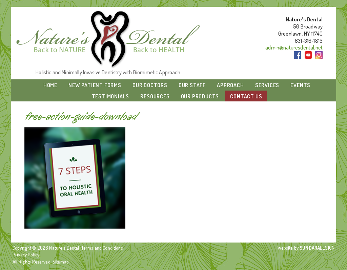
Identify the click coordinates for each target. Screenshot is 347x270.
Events (300, 85)
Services (267, 85)
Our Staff (192, 85)
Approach (230, 85)
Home (50, 85)
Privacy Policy (26, 254)
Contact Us (246, 96)
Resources (154, 96)
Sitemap (61, 261)
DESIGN (317, 248)
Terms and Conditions (102, 248)
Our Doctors (149, 85)
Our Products (200, 96)
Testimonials (110, 96)
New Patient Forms (94, 85)
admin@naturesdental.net (294, 47)
